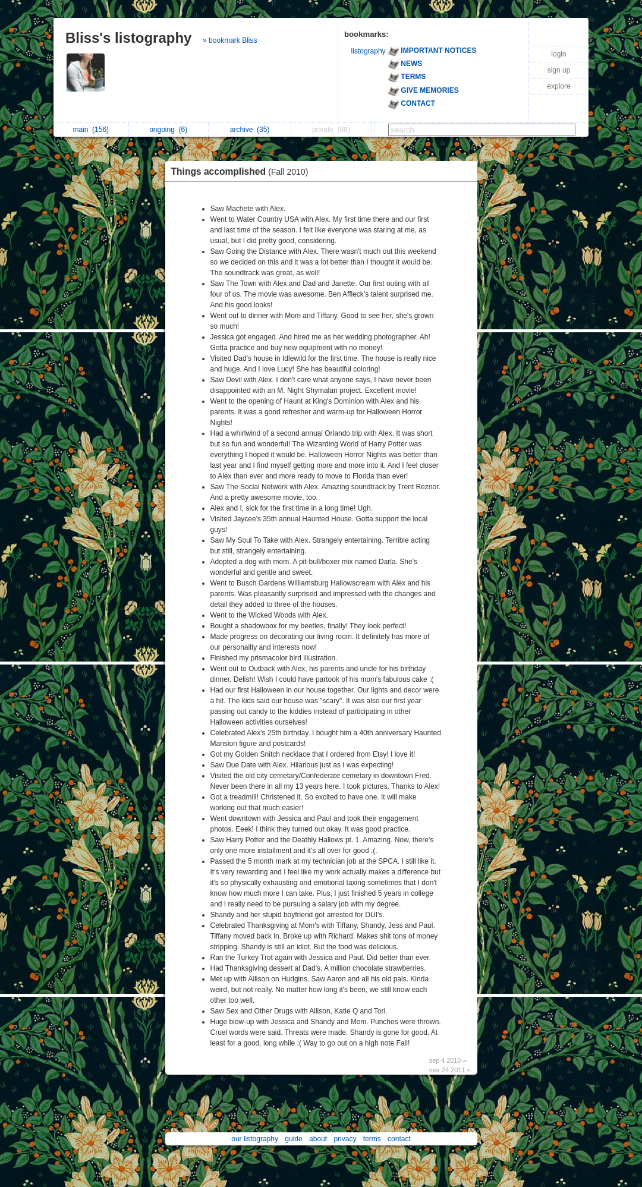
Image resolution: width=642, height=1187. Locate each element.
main (91, 129)
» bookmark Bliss (230, 40)
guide (293, 1139)
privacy (344, 1139)
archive (250, 129)
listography (368, 51)
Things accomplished (242, 171)
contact (399, 1139)
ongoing (168, 129)
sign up (559, 70)
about (318, 1139)
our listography (254, 1139)
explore (558, 86)
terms (372, 1139)
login (558, 54)
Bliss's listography (128, 38)
